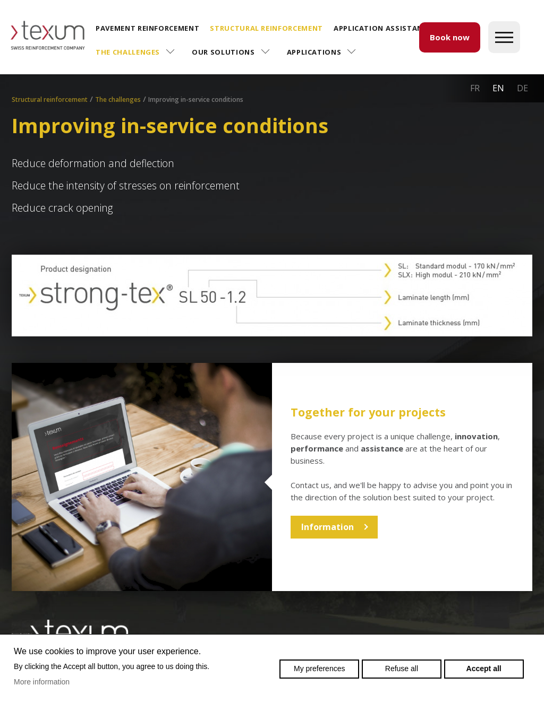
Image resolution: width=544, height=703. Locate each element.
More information (42, 682)
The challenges (128, 52)
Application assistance (382, 28)
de (522, 88)
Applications (314, 52)
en (498, 88)
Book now (450, 37)
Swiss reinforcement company (70, 632)
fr (475, 88)
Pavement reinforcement (147, 28)
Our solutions (223, 52)
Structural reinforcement (266, 28)
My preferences (319, 668)
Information (327, 527)
